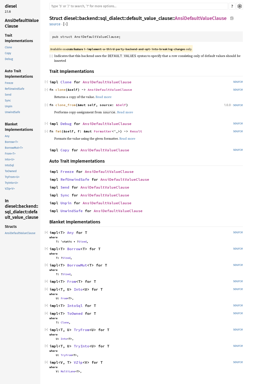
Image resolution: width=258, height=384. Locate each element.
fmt (58, 131)
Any (7, 136)
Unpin (8, 106)
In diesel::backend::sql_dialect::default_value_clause (21, 209)
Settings (239, 6)
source (54, 24)
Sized (82, 241)
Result (136, 131)
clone (60, 90)
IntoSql (9, 165)
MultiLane (68, 371)
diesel (11, 6)
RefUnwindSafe (14, 89)
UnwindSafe (12, 112)
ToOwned (11, 171)
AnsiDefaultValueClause (22, 23)
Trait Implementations (19, 38)
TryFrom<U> (12, 177)
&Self (121, 105)
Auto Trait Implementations (19, 74)
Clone (8, 47)
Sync (8, 100)
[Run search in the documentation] (138, 6)
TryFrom (81, 329)
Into (78, 289)
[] (65, 24)
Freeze (9, 83)
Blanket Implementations (19, 127)
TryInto (81, 346)
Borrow (73, 249)
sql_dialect (112, 18)
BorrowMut (77, 265)
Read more (103, 97)
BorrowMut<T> (14, 148)
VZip (78, 362)
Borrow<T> (11, 142)
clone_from (65, 105)
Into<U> (10, 159)
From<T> (10, 153)
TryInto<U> (11, 183)
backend (88, 18)
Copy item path (232, 18)
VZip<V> (10, 188)
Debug (9, 59)
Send (8, 94)
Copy (8, 53)
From (71, 281)
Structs (11, 226)
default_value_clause (149, 18)
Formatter (103, 131)
